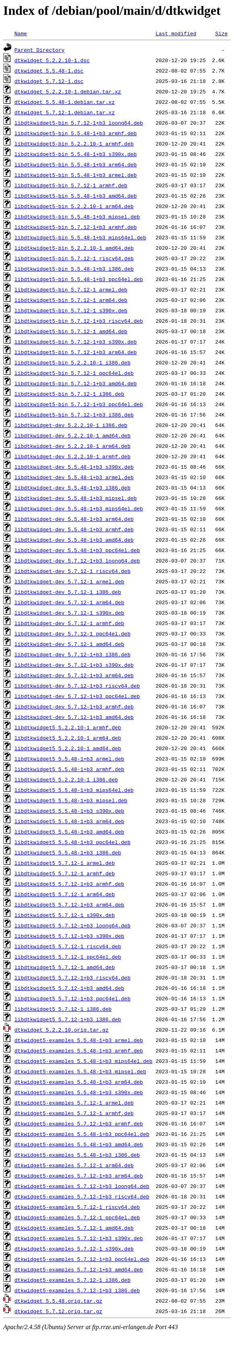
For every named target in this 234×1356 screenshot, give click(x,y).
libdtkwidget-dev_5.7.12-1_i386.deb (67, 591)
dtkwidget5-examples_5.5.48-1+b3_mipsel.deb (80, 1071)
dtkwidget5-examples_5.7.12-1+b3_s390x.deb (78, 1238)
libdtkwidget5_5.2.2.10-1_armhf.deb (67, 727)
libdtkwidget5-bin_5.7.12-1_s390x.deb (70, 310)
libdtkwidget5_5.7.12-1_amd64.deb (64, 967)
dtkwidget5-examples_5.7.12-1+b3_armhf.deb (78, 1123)
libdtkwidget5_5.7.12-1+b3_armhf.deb (69, 883)
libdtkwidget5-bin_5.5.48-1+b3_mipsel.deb (77, 216)
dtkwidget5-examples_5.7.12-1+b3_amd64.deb (78, 1269)
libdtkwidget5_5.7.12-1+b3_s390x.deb (69, 935)
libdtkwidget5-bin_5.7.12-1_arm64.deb (70, 300)
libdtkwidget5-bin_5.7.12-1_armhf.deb (70, 185)
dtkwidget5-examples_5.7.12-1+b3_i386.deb (77, 1290)
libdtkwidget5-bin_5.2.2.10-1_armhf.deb (73, 143)
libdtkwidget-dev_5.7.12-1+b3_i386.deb (72, 654)
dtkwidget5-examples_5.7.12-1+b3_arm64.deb (78, 1175)
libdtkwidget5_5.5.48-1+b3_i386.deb (67, 852)
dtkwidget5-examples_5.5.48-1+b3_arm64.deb (78, 1081)
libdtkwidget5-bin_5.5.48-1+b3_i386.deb (73, 268)
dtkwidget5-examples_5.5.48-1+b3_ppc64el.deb (81, 1133)
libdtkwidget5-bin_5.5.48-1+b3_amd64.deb (75, 195)
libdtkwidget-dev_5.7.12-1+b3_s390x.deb (73, 664)
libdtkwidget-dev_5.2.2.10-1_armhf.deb (72, 456)
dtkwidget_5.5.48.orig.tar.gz (58, 1300)
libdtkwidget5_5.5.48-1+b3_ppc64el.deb (72, 842)
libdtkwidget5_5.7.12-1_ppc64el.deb (67, 956)
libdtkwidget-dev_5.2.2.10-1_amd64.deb (72, 435)
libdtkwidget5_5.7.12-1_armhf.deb (64, 873)
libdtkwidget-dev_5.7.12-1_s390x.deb (69, 612)
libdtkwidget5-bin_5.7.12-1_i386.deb (69, 393)
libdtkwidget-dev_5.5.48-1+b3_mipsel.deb (75, 498)
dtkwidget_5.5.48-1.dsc (49, 70)
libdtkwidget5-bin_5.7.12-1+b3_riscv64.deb (78, 320)
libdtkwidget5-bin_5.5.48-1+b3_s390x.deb (75, 154)
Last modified (176, 33)
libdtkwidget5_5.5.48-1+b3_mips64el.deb (73, 789)
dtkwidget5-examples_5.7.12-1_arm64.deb (73, 1165)
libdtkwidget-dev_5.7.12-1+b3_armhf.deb (73, 706)
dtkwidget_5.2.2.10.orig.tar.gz (61, 1029)
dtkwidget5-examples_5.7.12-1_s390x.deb (73, 1248)
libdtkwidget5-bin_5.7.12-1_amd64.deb (70, 331)
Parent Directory (39, 49)
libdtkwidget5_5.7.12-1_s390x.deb (64, 915)
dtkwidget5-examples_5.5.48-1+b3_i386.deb (77, 1154)
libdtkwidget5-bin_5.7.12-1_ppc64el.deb (73, 372)
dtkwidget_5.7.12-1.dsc (49, 81)
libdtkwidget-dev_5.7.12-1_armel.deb (69, 581)
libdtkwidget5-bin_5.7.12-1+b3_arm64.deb (75, 352)
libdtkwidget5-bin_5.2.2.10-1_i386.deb (72, 362)
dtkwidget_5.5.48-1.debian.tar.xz (64, 101)
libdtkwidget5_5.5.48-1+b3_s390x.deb (69, 810)
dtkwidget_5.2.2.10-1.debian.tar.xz (67, 91)
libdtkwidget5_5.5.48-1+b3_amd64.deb (69, 831)
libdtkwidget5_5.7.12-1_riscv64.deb (67, 946)
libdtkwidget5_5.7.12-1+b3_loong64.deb (72, 925)
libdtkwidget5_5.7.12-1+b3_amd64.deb (69, 988)
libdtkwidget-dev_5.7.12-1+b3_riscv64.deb (77, 685)
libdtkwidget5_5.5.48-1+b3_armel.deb (69, 758)
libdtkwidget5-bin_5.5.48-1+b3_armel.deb (75, 174)
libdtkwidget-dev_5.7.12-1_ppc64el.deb (72, 633)
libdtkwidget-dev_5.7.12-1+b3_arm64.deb (73, 675)
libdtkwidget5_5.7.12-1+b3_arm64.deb (69, 904)
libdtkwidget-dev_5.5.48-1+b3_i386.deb (72, 487)
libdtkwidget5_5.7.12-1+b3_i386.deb (67, 1019)
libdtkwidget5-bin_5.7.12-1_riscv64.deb (73, 258)
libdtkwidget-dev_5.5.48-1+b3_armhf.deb (73, 529)
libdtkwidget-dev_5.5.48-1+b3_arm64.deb (73, 518)
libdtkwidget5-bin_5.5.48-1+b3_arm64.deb (75, 164)
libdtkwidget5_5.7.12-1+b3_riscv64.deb (72, 977)
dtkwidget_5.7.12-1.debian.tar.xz (64, 112)
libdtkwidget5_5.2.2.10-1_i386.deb (66, 779)
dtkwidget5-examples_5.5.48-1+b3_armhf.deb (78, 1050)
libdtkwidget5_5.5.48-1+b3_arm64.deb (69, 821)
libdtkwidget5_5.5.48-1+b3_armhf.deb (69, 769)
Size (221, 33)
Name (20, 33)
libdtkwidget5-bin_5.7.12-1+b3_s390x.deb (75, 341)
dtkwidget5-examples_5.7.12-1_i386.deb (72, 1279)
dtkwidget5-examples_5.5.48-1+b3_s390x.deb (78, 1092)
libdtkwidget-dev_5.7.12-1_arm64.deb (69, 602)
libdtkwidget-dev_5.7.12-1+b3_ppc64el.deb (77, 696)
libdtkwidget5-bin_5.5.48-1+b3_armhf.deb (75, 133)
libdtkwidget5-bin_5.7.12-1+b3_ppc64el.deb (78, 404)
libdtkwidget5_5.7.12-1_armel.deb (64, 862)
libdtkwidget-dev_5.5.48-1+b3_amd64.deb (73, 539)
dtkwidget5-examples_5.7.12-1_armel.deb (73, 1102)
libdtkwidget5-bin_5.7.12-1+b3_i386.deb (73, 414)
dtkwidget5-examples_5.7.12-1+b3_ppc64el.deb (81, 1259)
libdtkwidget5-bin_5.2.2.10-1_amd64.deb (73, 247)
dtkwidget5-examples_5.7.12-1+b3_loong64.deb (81, 1186)
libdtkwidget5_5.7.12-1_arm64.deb (64, 894)
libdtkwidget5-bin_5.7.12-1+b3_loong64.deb (78, 122)
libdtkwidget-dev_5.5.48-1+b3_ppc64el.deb (77, 550)
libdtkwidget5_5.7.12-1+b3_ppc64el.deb (72, 998)
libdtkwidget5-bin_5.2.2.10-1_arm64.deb (73, 206)
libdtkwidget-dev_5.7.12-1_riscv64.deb (72, 571)
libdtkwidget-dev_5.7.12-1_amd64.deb (69, 644)
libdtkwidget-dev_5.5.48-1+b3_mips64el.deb (78, 508)
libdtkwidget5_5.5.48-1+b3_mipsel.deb (70, 800)
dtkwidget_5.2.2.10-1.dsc (52, 60)
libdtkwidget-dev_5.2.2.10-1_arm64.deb (72, 445)
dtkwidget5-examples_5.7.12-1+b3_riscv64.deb (81, 1196)
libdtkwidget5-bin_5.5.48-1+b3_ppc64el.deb (78, 279)
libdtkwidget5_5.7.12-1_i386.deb (63, 1008)
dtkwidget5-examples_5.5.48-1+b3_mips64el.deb (83, 1061)
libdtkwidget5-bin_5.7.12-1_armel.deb (70, 289)
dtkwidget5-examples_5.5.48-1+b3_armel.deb (78, 1040)
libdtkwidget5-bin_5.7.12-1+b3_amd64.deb (75, 383)
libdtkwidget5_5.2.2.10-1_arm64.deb (67, 737)
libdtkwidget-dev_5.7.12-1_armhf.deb (69, 623)
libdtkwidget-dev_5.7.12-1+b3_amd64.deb (73, 717)
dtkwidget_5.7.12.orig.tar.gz (58, 1311)
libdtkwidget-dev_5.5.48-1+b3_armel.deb (73, 477)
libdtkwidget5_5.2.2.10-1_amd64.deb (67, 748)
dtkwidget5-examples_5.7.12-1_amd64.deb (73, 1227)
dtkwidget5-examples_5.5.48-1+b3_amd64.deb (78, 1144)
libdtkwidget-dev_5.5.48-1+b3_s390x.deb (73, 466)
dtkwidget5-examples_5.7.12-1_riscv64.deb (77, 1206)
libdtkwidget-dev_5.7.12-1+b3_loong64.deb (77, 560)
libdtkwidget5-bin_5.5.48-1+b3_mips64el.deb (80, 237)
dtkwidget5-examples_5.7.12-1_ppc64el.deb (77, 1217)
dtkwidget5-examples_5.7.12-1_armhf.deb (73, 1113)
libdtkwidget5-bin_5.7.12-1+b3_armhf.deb (75, 227)
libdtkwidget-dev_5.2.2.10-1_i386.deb (70, 425)
